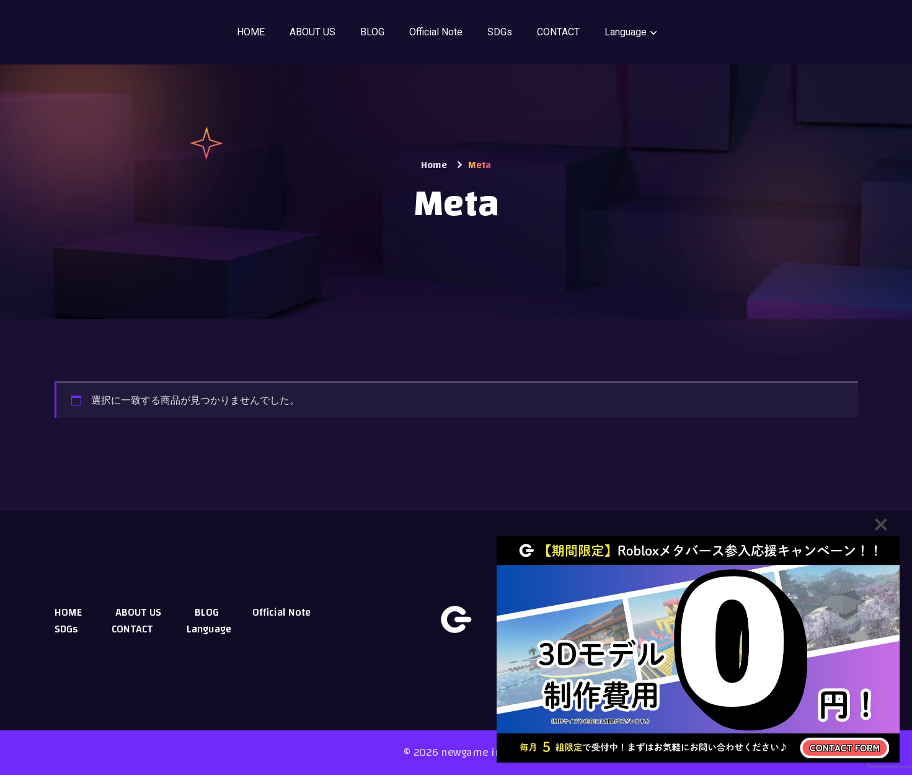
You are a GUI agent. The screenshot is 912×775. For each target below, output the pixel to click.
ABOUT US (312, 32)
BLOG (372, 32)
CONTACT (558, 32)
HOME (251, 32)
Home (434, 165)
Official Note (436, 32)
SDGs (499, 32)
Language (625, 32)
